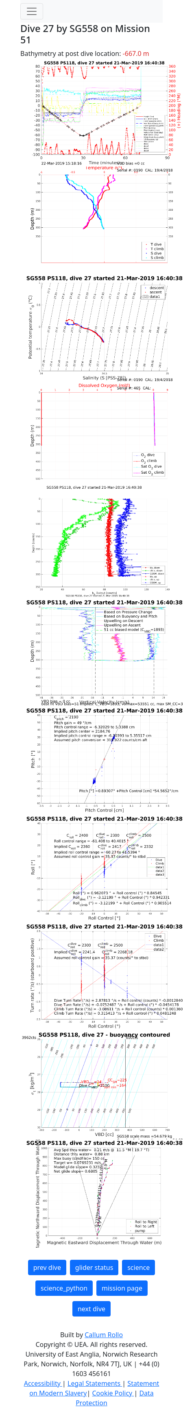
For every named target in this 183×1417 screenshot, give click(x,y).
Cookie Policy (113, 1393)
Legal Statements (95, 1383)
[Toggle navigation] (31, 11)
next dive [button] (91, 1308)
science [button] (138, 1267)
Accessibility (43, 1383)
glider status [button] (94, 1267)
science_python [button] (64, 1288)
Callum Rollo (104, 1334)
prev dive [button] (47, 1267)
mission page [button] (122, 1288)
